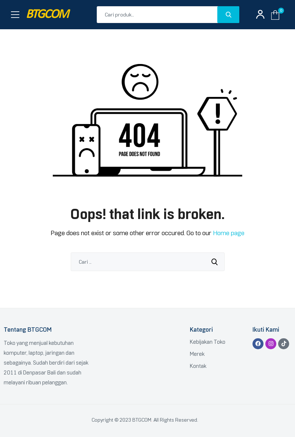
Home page (228, 233)
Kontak (198, 366)
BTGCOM (47, 14)
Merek (197, 354)
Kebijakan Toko (207, 342)
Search (228, 14)
